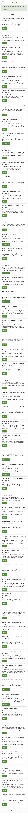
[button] (14, 25)
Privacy (20, 811)
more (5, 11)
